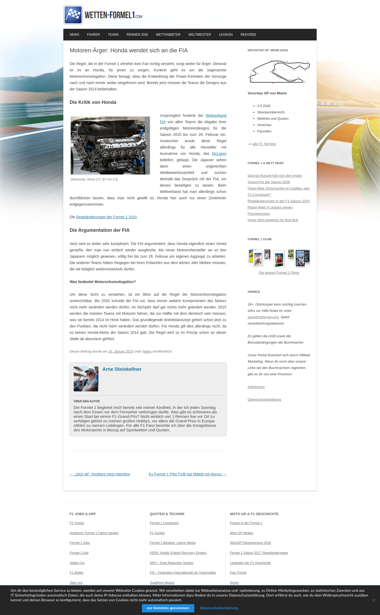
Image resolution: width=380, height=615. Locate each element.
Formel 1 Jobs (80, 543)
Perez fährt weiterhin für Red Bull (273, 220)
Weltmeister (199, 34)
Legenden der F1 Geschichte (250, 563)
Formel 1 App (79, 553)
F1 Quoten (157, 533)
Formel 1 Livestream (164, 523)
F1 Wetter (76, 573)
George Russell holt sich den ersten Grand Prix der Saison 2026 (275, 179)
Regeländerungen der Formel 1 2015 (106, 217)
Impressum (256, 387)
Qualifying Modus (162, 583)
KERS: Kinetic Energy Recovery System (178, 553)
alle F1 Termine (264, 144)
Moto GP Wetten (241, 533)
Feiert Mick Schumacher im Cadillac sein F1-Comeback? (279, 191)
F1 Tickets (77, 523)
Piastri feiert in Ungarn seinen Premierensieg (270, 210)
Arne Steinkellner (121, 369)
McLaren (219, 153)
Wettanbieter (168, 34)
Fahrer (93, 34)
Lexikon (226, 34)
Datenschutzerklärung (264, 399)
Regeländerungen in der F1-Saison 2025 (279, 201)
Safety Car (77, 563)
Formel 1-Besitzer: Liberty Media (173, 543)
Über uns (76, 583)
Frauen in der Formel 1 (246, 523)
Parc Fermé (238, 573)
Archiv (234, 583)
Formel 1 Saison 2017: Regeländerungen (259, 553)
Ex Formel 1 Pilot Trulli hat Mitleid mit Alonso (187, 474)
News (74, 34)
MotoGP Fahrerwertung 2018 (250, 543)
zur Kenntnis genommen (167, 608)
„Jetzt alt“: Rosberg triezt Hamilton (100, 474)
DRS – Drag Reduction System (171, 563)
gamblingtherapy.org (263, 317)
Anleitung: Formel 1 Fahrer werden (94, 533)
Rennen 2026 (137, 34)
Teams (113, 34)
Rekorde (248, 34)
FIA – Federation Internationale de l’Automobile (183, 573)
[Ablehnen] (373, 600)
